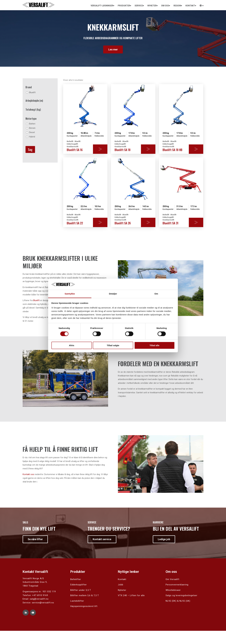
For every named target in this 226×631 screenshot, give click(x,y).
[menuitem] (102, 5)
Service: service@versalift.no (38, 602)
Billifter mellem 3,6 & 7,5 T (84, 595)
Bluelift (36, 300)
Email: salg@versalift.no (36, 599)
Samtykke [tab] (70, 293)
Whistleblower (173, 590)
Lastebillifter (77, 601)
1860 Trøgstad (30, 586)
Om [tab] (156, 293)
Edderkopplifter (78, 584)
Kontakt (122, 579)
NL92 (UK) (184, 601)
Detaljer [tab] (113, 293)
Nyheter (122, 590)
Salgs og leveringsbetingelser (181, 595)
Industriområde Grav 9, (35, 582)
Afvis (71, 345)
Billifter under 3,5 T (80, 590)
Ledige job (164, 539)
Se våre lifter (35, 539)
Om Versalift (172, 579)
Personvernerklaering (177, 584)
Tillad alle (154, 345)
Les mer (113, 49)
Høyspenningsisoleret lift (83, 606)
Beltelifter (75, 579)
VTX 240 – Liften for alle (131, 595)
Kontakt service (102, 539)
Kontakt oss (28, 474)
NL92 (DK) (171, 601)
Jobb (120, 584)
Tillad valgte (113, 345)
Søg (30, 149)
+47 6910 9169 (40, 595)
